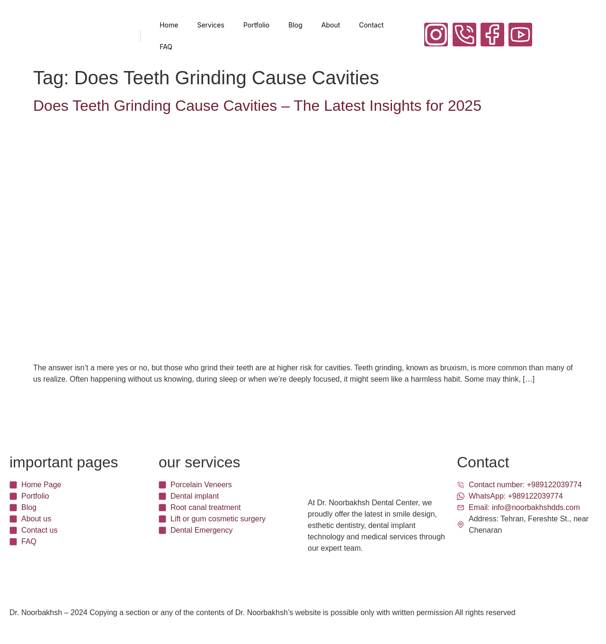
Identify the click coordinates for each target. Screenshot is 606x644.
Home (169, 25)
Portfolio (256, 25)
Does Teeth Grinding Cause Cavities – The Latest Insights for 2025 (257, 105)
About (330, 25)
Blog (295, 25)
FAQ (166, 47)
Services (210, 25)
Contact (371, 25)
